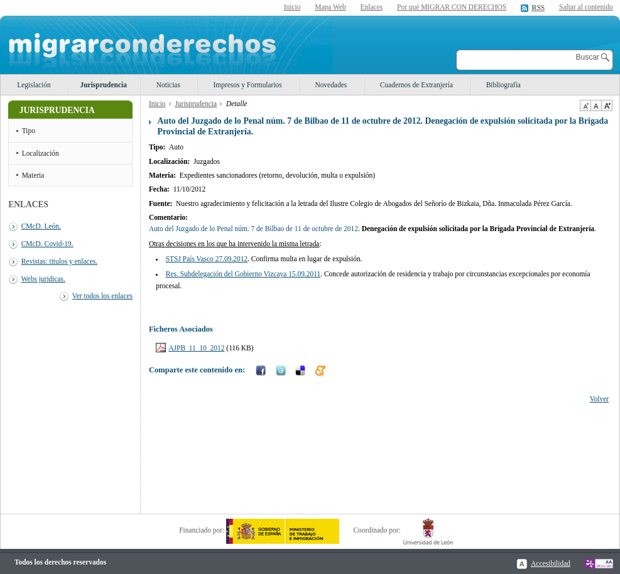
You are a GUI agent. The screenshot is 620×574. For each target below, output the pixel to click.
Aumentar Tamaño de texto (606, 105)
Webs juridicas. (43, 279)
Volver (599, 399)
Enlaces (372, 7)
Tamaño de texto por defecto (595, 105)
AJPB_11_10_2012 (196, 348)
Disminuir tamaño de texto (585, 105)
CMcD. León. (41, 226)
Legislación (33, 85)
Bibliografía (503, 85)
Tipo (28, 130)
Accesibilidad (550, 563)
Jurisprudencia (103, 85)
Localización (40, 153)
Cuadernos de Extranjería (416, 85)
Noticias (168, 85)
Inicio (292, 7)
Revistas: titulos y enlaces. (59, 261)
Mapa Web (330, 7)
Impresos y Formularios (247, 85)
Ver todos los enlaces (102, 296)
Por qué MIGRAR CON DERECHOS (451, 7)
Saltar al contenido (586, 7)
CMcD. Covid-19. (47, 243)
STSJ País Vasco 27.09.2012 (206, 259)
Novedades (331, 85)
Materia (33, 175)
